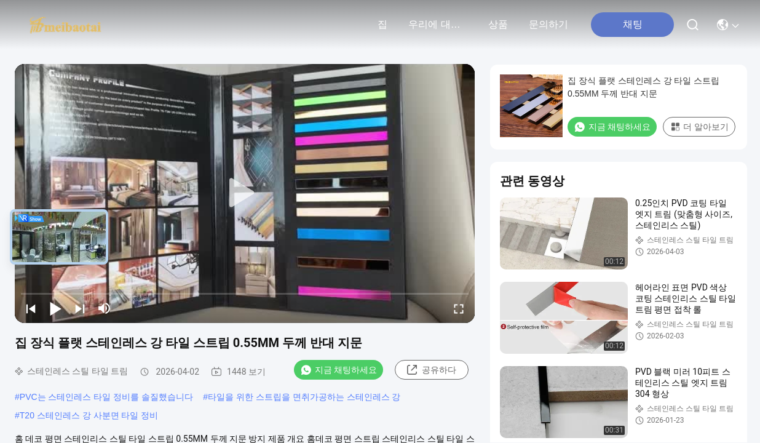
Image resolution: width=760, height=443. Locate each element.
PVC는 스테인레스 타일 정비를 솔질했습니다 (106, 397)
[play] (244, 193)
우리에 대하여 (437, 24)
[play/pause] (55, 308)
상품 (498, 24)
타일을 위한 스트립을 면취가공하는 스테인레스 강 (304, 397)
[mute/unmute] (104, 308)
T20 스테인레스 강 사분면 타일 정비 (89, 415)
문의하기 (548, 24)
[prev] (30, 308)
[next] (80, 308)
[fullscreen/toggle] (458, 308)
